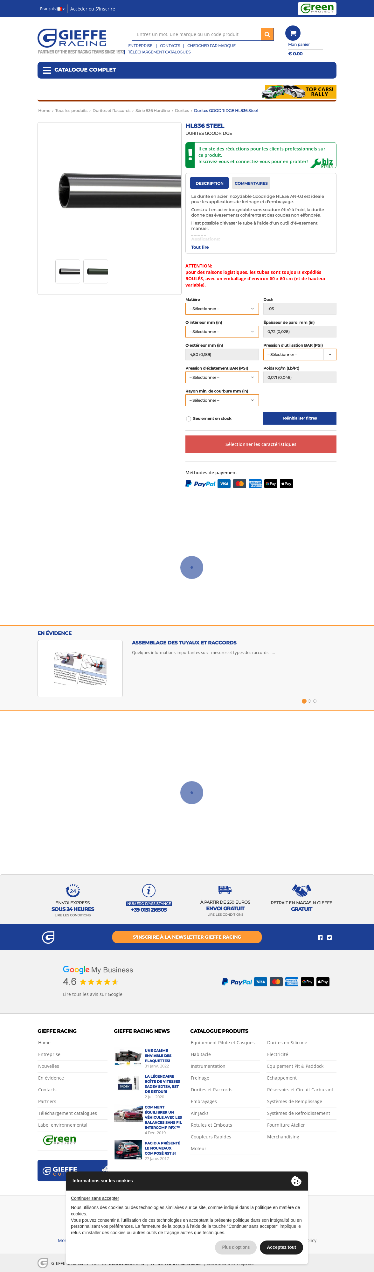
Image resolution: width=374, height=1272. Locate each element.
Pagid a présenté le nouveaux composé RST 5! (162, 1148)
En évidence (51, 1078)
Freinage (200, 1078)
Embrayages (204, 1101)
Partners (47, 1101)
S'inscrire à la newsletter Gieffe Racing (187, 937)
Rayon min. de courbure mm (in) (216, 391)
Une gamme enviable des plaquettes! (158, 1055)
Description (210, 183)
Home (44, 1042)
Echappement (282, 1078)
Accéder (78, 9)
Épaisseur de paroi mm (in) (289, 322)
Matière (192, 299)
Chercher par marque (211, 45)
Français (52, 8)
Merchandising (283, 1137)
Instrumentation (208, 1066)
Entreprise (140, 45)
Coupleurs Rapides (211, 1137)
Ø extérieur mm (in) (204, 345)
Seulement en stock (212, 418)
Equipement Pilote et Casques (223, 1042)
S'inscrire (105, 9)
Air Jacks (200, 1113)
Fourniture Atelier (286, 1125)
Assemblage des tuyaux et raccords (184, 643)
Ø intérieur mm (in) (203, 322)
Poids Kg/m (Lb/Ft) (281, 368)
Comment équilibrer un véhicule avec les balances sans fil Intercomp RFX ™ (163, 1117)
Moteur (198, 1148)
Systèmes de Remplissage (294, 1101)
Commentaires (251, 183)
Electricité (277, 1054)
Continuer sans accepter (95, 1198)
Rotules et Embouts (211, 1125)
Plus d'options (236, 1247)
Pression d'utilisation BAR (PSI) (293, 345)
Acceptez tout (281, 1247)
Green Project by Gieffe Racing (317, 8)
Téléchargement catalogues (159, 52)
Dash (268, 299)
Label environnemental (62, 1125)
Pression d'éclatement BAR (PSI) (216, 368)
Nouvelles (48, 1066)
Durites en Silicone (287, 1042)
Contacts (170, 45)
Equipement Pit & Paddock (295, 1066)
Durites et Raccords (211, 1090)
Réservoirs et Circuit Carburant (300, 1090)
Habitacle (201, 1054)
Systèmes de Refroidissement (298, 1113)
